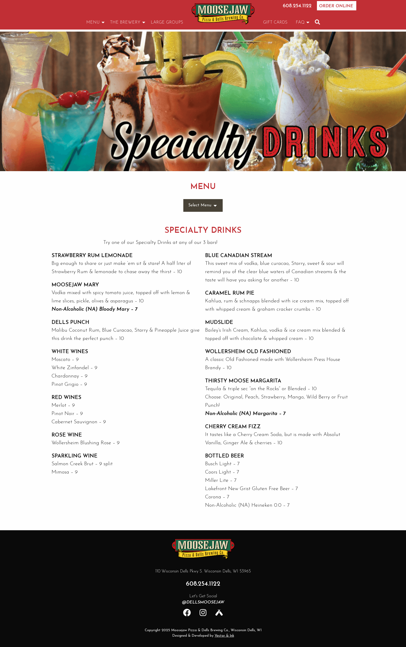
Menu (93, 22)
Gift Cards (275, 22)
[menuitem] (223, 13)
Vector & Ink (224, 635)
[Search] (317, 22)
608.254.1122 (297, 6)
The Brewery (125, 22)
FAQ (300, 22)
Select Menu (203, 205)
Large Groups (167, 22)
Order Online (336, 6)
